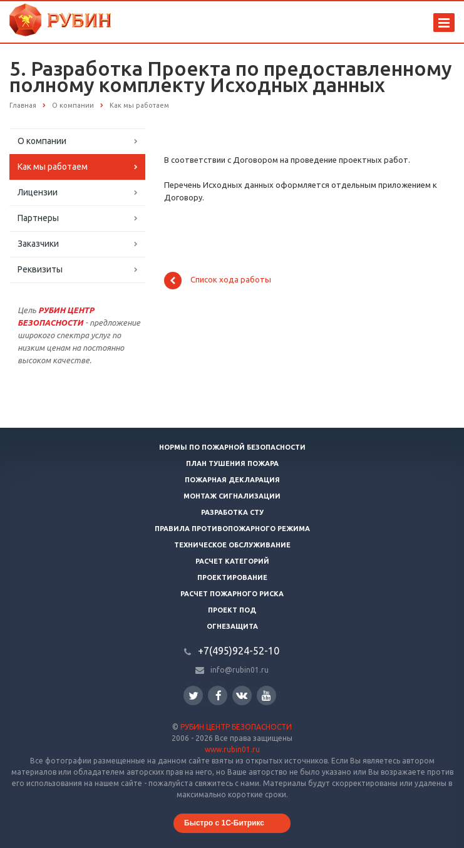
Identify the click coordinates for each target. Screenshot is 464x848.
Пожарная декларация (232, 479)
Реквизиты (40, 269)
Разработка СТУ (232, 512)
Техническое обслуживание (232, 545)
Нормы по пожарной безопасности (232, 447)
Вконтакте (241, 695)
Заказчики (38, 244)
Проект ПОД (232, 610)
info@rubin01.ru (239, 670)
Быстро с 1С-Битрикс (224, 823)
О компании (42, 141)
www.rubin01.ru (232, 749)
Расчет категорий (232, 561)
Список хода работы (217, 280)
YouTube (266, 695)
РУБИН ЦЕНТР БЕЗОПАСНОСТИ (236, 727)
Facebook (218, 695)
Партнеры (38, 218)
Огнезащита (232, 626)
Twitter (193, 695)
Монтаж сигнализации (232, 496)
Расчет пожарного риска (232, 593)
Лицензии (38, 192)
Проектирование (232, 577)
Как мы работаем (53, 167)
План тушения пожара (232, 463)
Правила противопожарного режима (232, 528)
